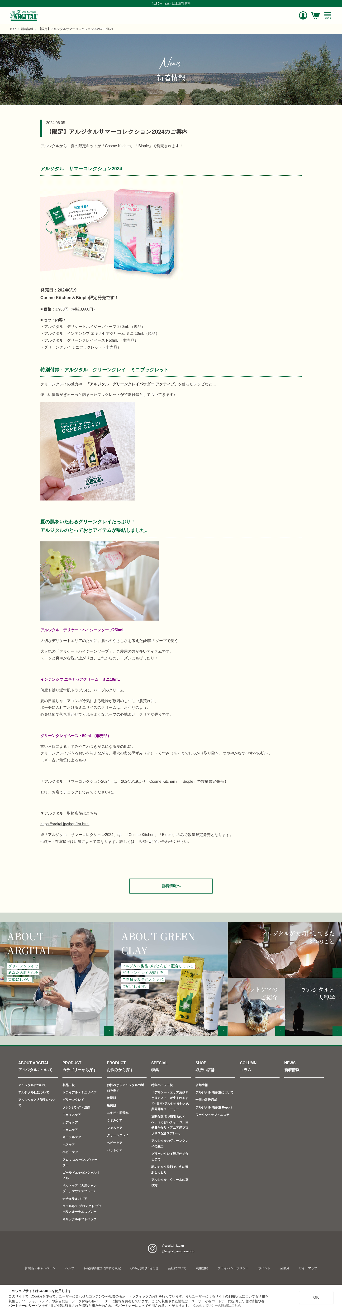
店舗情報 (201, 1085)
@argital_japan (173, 1245)
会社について (177, 1268)
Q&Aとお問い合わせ (144, 1268)
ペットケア (114, 1150)
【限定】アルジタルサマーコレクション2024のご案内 (75, 29)
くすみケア (114, 1120)
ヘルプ (69, 1268)
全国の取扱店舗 (206, 1100)
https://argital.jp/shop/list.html (64, 824)
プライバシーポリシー (233, 1268)
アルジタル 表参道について (214, 1092)
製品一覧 (68, 1085)
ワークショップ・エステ (212, 1115)
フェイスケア (71, 1115)
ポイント (264, 1268)
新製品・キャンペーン (40, 1268)
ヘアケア (68, 1145)
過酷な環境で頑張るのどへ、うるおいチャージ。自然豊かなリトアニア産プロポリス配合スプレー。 (169, 1125)
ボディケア (70, 1122)
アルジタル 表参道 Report (213, 1107)
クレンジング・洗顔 (76, 1107)
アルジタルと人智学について (36, 1102)
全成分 (284, 1268)
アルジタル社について (33, 1092)
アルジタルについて (32, 1085)
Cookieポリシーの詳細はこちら (217, 1305)
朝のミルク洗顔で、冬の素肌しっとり (169, 1169)
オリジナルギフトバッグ (79, 1219)
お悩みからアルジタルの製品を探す (125, 1087)
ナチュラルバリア (74, 1198)
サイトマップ (308, 1268)
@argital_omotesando (178, 1251)
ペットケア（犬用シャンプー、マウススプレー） (79, 1188)
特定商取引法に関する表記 (102, 1268)
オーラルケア (71, 1137)
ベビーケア (70, 1152)
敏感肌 (111, 1105)
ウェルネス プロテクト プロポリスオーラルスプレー (81, 1208)
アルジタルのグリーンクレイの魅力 (169, 1143)
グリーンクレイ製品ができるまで (169, 1156)
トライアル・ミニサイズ (79, 1092)
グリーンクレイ (73, 1100)
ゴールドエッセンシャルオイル (81, 1175)
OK (316, 1297)
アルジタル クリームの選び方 (169, 1182)
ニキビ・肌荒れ (117, 1113)
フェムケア (70, 1130)
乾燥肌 (111, 1098)
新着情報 (27, 29)
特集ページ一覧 (162, 1085)
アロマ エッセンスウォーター (79, 1162)
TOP (13, 29)
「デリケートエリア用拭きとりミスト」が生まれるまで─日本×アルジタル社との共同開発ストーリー (170, 1101)
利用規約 (202, 1268)
